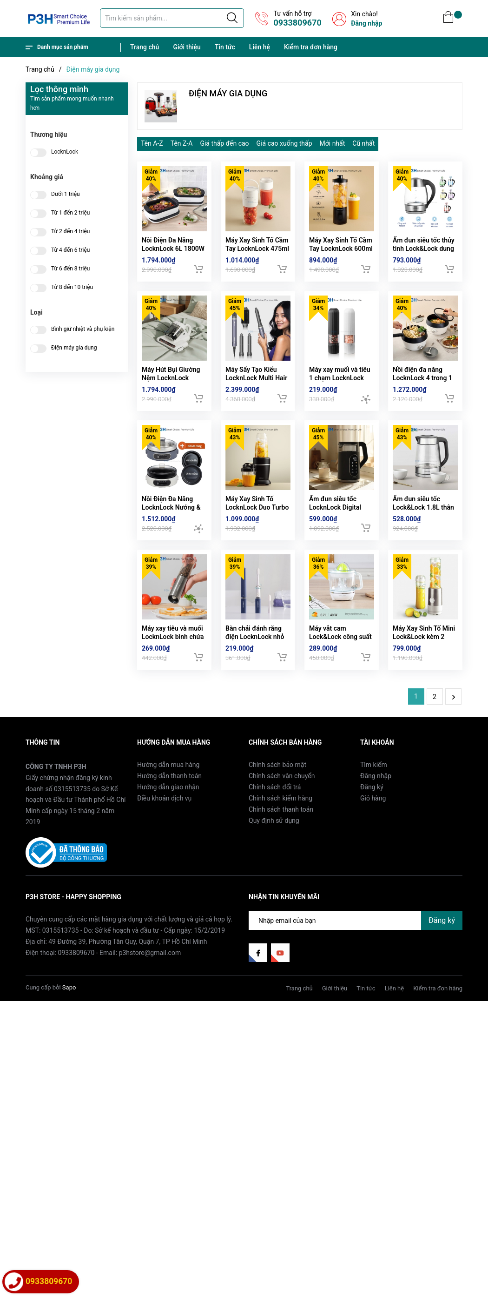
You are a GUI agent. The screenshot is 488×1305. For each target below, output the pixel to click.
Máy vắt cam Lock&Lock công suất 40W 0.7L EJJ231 (340, 677)
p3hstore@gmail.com (150, 992)
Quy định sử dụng (274, 861)
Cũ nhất (363, 143)
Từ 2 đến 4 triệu (70, 231)
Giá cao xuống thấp (284, 143)
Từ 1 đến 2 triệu (70, 212)
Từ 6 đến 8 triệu (70, 268)
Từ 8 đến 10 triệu (72, 287)
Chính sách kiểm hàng (280, 838)
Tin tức (225, 47)
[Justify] (232, 18)
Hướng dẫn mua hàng (168, 805)
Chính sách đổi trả (275, 827)
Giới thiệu (187, 47)
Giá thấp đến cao (224, 143)
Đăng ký (371, 827)
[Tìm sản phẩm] (172, 18)
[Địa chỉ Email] (355, 960)
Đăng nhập (366, 23)
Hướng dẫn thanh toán (169, 816)
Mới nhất (332, 143)
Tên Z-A (182, 143)
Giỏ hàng (373, 838)
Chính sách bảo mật (277, 805)
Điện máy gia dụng (74, 347)
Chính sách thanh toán (281, 850)
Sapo (69, 1027)
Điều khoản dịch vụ (164, 838)
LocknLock (64, 151)
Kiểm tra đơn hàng (310, 47)
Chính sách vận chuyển (282, 816)
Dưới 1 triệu (65, 194)
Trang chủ (144, 47)
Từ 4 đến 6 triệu (70, 250)
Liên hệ (259, 47)
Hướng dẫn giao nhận (168, 827)
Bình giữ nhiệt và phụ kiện (82, 329)
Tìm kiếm (373, 805)
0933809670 (297, 22)
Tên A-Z (152, 143)
